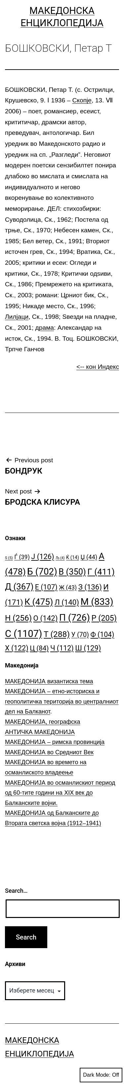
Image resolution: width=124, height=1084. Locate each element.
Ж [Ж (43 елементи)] (68, 587)
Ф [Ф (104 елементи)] (102, 634)
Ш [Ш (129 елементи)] (88, 648)
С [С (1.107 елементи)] (23, 633)
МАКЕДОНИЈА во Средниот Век (49, 752)
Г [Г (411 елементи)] (100, 572)
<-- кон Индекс (97, 366)
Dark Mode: (101, 1075)
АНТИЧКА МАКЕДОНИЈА (40, 732)
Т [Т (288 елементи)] (57, 634)
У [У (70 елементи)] (80, 635)
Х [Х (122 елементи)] (16, 648)
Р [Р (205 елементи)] (104, 618)
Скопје (82, 100)
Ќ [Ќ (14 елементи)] (72, 557)
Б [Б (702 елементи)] (42, 571)
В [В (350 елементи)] (72, 572)
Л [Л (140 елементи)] (67, 602)
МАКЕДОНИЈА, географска (42, 721)
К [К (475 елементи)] (38, 602)
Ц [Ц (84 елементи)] (39, 648)
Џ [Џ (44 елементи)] (88, 556)
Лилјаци (16, 316)
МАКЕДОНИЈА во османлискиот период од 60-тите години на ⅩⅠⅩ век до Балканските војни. (60, 792)
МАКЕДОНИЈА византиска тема (49, 681)
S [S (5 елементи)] (9, 558)
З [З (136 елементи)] (90, 587)
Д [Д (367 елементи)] (19, 587)
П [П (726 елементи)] (74, 617)
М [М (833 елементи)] (96, 601)
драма (44, 327)
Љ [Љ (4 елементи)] (60, 558)
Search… (16, 890)
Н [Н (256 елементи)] (18, 618)
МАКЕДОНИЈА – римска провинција (54, 742)
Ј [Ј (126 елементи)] (42, 556)
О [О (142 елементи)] (45, 618)
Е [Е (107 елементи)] (46, 587)
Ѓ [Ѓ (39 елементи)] (22, 556)
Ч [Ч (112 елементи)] (62, 648)
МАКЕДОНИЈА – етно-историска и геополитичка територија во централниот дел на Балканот (61, 701)
